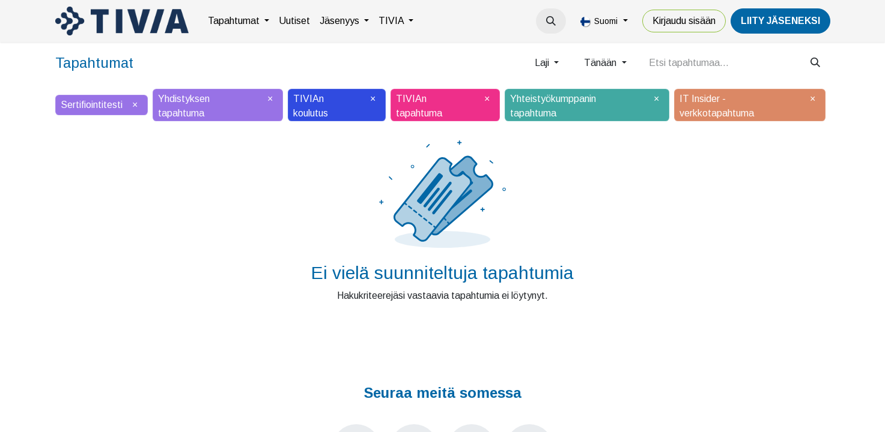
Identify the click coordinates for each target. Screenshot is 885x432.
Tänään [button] (601, 63)
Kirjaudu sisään (684, 21)
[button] (551, 21)
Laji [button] (543, 63)
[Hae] (815, 63)
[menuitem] (238, 21)
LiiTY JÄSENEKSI (780, 21)
